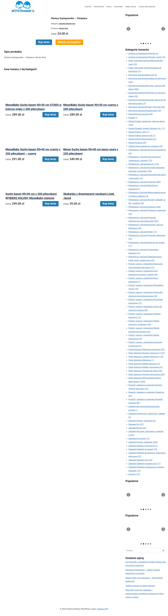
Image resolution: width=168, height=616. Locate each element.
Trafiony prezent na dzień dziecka (140, 586)
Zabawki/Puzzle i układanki (143, 442)
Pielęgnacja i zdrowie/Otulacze (144, 207)
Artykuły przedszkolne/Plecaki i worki (146, 57)
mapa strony (130, 6)
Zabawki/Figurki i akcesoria (142, 421)
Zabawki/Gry (136, 424)
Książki (133, 118)
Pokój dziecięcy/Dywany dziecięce (146, 353)
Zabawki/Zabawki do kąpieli (142, 449)
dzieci (109, 6)
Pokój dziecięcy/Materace (141, 360)
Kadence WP (102, 609)
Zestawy (134, 474)
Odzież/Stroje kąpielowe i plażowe (145, 146)
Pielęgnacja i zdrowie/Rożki (142, 232)
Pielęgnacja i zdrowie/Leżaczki (144, 182)
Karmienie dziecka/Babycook (142, 75)
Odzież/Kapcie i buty (138, 132)
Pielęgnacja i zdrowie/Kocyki (143, 164)
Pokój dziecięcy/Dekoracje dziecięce (146, 349)
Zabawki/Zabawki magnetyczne (144, 463)
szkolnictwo (99, 6)
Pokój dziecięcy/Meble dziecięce (144, 364)
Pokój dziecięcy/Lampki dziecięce (145, 356)
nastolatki (118, 6)
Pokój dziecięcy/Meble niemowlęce (145, 367)
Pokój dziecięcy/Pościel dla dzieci (145, 371)
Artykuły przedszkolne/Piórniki (143, 53)
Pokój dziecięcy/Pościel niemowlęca (146, 374)
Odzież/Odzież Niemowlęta (142, 139)
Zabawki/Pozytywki (139, 438)
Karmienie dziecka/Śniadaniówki (144, 110)
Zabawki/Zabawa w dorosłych (143, 446)
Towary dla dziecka (146, 6)
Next (163, 29)
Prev (128, 29)
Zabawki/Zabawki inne (140, 460)
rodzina (88, 6)
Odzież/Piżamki (137, 142)
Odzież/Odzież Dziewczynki (142, 135)
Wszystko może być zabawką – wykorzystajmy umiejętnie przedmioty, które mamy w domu (144, 593)
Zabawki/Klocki (137, 428)
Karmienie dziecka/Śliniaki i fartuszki (146, 107)
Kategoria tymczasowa (140, 114)
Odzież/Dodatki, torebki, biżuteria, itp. (146, 128)
